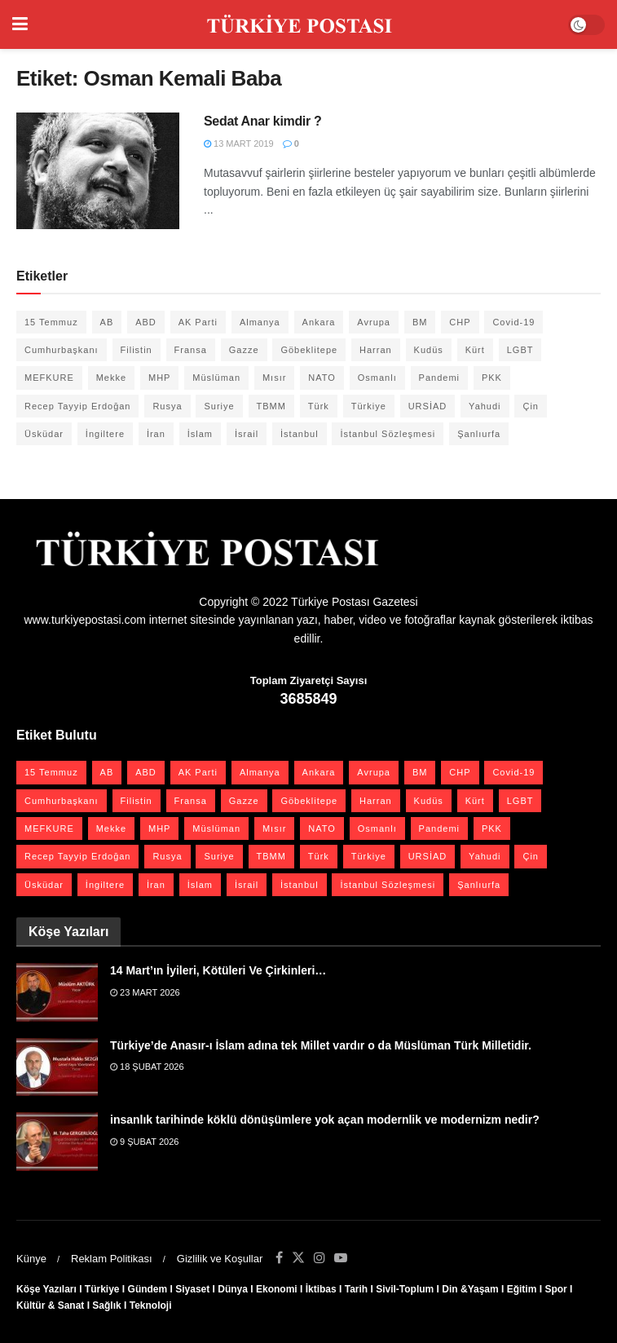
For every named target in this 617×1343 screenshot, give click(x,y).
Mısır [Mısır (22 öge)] (274, 377)
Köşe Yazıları (46, 1289)
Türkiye (102, 1289)
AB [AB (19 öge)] (107, 322)
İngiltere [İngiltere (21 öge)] (105, 434)
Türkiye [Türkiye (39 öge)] (368, 406)
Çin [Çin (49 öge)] (530, 406)
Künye (31, 1258)
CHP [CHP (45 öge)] (459, 322)
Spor (555, 1289)
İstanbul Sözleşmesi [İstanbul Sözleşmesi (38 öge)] (387, 434)
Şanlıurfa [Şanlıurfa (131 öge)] (478, 434)
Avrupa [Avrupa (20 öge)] (373, 322)
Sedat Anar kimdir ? (262, 121)
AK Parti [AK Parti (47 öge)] (198, 322)
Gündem (148, 1289)
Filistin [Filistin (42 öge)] (136, 350)
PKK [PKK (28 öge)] (492, 377)
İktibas (321, 1289)
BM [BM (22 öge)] (420, 322)
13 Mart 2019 (239, 143)
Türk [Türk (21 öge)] (318, 406)
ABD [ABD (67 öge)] (145, 322)
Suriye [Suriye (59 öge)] (219, 406)
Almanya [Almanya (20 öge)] (260, 322)
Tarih (356, 1289)
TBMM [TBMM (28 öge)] (271, 406)
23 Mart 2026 (145, 992)
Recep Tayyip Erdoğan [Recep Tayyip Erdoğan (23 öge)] (77, 406)
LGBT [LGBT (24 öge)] (520, 350)
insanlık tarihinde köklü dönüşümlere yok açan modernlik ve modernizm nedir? (325, 1119)
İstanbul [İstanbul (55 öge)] (299, 434)
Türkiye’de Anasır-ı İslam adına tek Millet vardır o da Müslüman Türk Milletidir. (320, 1045)
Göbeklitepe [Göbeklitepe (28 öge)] (308, 350)
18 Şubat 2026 (147, 1066)
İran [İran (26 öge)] (156, 434)
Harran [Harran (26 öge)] (375, 350)
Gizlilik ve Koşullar (219, 1258)
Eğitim (522, 1289)
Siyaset (192, 1289)
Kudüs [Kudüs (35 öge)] (428, 350)
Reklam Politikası (111, 1258)
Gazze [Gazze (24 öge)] (244, 350)
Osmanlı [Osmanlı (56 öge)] (377, 377)
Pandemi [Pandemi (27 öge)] (439, 377)
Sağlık (106, 1305)
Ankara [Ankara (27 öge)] (319, 322)
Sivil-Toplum (405, 1289)
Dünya (233, 1289)
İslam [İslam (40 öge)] (200, 434)
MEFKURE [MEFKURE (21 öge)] (49, 377)
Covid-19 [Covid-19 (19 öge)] (513, 322)
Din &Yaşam (470, 1289)
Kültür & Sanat (50, 1305)
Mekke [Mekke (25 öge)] (111, 377)
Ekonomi (276, 1289)
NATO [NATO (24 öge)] (322, 377)
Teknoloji (151, 1305)
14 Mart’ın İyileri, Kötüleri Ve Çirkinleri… (218, 970)
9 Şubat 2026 (144, 1141)
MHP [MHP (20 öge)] (159, 377)
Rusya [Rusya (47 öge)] (167, 406)
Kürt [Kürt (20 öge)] (475, 350)
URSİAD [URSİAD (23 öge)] (427, 406)
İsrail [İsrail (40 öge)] (246, 434)
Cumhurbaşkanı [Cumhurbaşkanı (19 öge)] (61, 350)
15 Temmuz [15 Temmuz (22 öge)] (51, 322)
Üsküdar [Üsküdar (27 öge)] (44, 434)
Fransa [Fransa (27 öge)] (190, 350)
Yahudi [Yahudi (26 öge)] (484, 406)
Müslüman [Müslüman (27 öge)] (216, 377)
